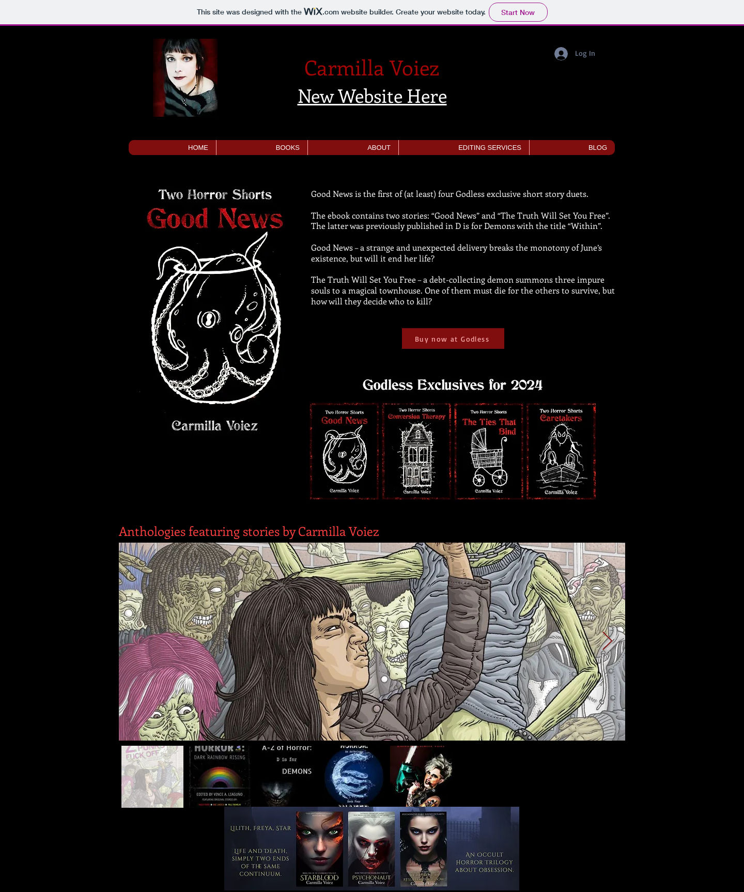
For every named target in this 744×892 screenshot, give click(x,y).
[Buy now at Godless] (453, 338)
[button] (261, 147)
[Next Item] (607, 642)
